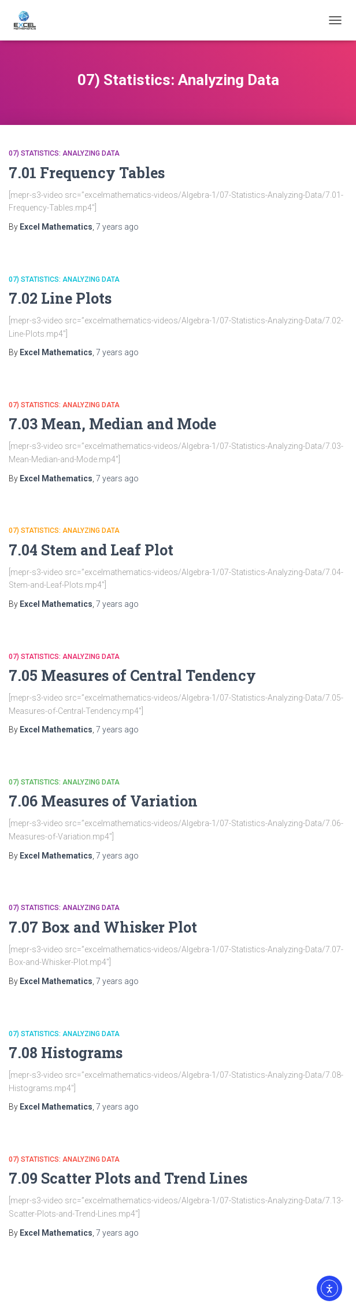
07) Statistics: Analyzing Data (64, 153)
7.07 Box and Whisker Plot (103, 927)
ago (117, 226)
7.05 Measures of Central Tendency (132, 675)
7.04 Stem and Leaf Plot (91, 549)
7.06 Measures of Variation (103, 801)
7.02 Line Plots (60, 298)
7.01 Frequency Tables (87, 172)
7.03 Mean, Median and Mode (112, 423)
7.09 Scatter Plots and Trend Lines (128, 1178)
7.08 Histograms (66, 1052)
